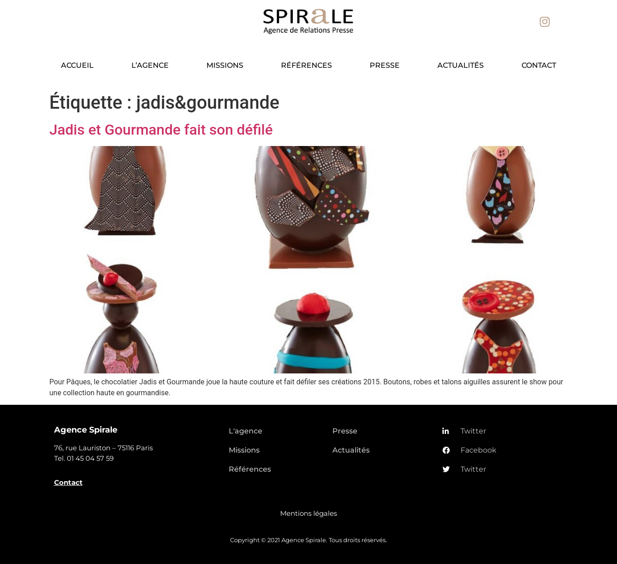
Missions (224, 65)
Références (306, 65)
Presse (385, 65)
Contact (539, 65)
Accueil (77, 65)
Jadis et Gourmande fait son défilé (161, 129)
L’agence (150, 65)
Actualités (460, 65)
